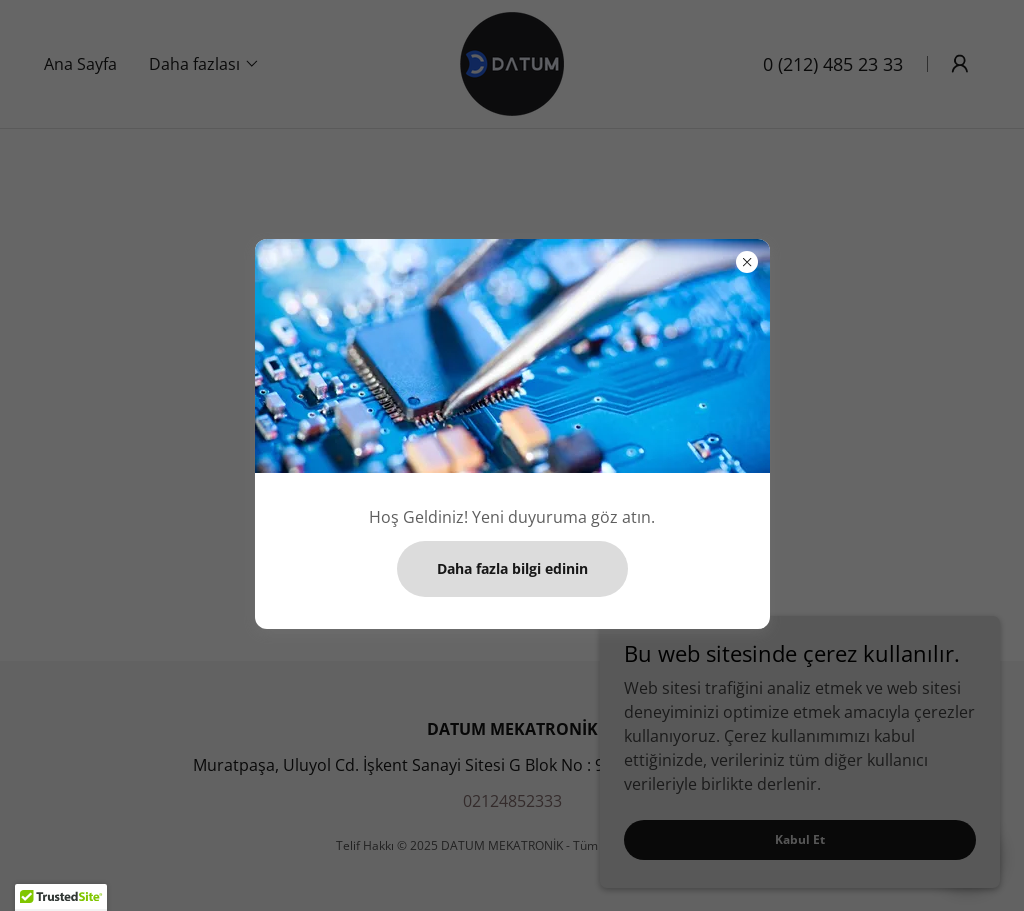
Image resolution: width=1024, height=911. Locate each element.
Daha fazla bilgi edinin (512, 568)
